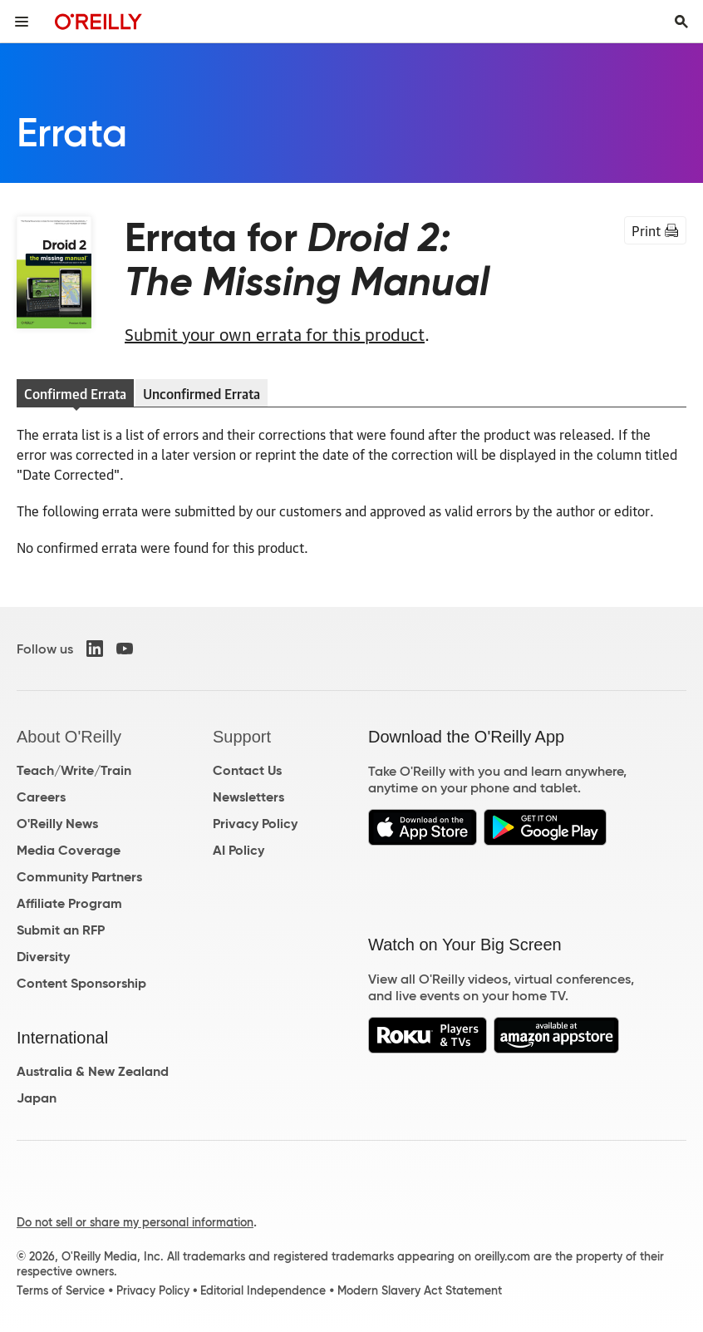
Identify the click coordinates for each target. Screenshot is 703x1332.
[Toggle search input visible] (681, 22)
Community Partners (79, 877)
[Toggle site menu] (22, 22)
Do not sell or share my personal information (135, 1222)
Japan (37, 1098)
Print (655, 230)
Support (242, 737)
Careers (41, 797)
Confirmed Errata (75, 393)
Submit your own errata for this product (275, 333)
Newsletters (248, 797)
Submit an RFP (61, 930)
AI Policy (238, 850)
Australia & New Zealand (93, 1071)
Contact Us (247, 770)
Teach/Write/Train (74, 770)
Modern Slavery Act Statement (419, 1290)
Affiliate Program (69, 903)
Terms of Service (61, 1290)
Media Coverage (68, 850)
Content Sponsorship (81, 983)
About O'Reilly (69, 737)
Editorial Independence (263, 1290)
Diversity (43, 956)
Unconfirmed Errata (201, 393)
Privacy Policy (255, 823)
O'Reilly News (57, 823)
